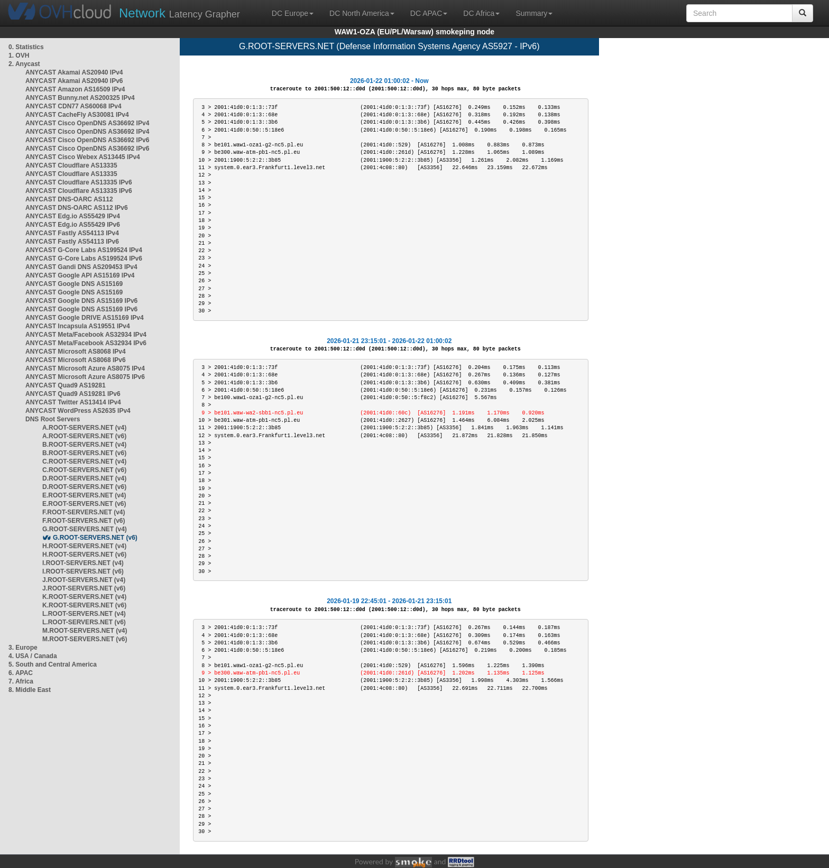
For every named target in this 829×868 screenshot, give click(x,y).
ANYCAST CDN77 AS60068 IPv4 (73, 106)
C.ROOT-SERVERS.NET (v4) (84, 461)
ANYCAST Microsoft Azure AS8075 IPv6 (85, 377)
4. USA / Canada (32, 656)
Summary (533, 13)
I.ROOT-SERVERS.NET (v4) (83, 563)
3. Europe (23, 647)
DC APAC (428, 13)
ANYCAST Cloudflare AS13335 (71, 165)
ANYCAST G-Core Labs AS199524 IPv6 (83, 258)
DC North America (361, 13)
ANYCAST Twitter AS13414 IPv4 (73, 402)
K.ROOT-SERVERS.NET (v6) (84, 605)
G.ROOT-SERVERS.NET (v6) (95, 537)
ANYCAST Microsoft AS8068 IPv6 (75, 360)
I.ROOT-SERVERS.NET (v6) (83, 571)
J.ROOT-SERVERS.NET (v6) (83, 588)
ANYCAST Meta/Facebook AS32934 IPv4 (85, 334)
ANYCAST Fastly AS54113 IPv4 (72, 233)
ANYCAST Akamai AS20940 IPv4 (74, 72)
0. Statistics (26, 47)
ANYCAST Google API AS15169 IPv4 (80, 275)
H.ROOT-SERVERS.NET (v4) (84, 546)
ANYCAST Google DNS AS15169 (74, 284)
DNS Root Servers (52, 419)
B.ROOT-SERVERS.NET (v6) (84, 453)
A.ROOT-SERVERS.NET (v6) (84, 436)
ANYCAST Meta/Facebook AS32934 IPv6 (85, 343)
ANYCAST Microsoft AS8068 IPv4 (75, 351)
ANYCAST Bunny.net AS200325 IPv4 (80, 97)
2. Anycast (24, 64)
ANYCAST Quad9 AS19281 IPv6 (73, 394)
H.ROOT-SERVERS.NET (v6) (84, 554)
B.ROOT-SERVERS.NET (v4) (84, 444)
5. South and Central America (52, 664)
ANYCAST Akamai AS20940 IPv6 (74, 81)
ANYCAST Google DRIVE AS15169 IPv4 (84, 317)
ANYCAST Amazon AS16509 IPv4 (75, 89)
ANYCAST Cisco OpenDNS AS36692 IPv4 (87, 123)
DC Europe (293, 13)
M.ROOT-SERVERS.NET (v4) (84, 630)
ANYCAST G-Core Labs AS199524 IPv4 (83, 250)
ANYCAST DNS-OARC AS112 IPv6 (76, 207)
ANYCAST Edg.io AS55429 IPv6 (72, 224)
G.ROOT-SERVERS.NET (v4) (84, 529)
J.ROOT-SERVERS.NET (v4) (83, 580)
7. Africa (20, 681)
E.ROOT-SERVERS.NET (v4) (84, 495)
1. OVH (18, 55)
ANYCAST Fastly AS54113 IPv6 (72, 241)
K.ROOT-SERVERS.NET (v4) (84, 597)
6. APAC (20, 673)
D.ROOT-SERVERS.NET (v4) (84, 478)
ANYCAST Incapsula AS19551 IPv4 (77, 326)
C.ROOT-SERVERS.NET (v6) (84, 470)
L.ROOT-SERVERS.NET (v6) (84, 622)
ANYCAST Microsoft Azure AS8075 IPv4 (85, 368)
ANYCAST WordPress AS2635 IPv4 (78, 410)
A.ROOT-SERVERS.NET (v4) (84, 427)
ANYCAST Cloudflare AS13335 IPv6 (78, 182)
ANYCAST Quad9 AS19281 (65, 385)
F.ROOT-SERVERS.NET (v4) (83, 512)
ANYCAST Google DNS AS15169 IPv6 (81, 300)
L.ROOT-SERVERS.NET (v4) (84, 613)
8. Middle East (29, 690)
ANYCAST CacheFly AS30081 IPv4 (77, 114)
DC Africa (481, 13)
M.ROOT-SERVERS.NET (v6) (84, 639)
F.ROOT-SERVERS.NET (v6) (83, 520)
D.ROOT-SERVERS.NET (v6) (84, 487)
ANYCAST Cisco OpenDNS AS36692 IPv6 (87, 140)
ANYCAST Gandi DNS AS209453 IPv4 (81, 267)
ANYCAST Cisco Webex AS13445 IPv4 (82, 157)
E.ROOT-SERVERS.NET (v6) (84, 503)
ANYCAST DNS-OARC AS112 (69, 199)
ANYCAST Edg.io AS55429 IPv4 (72, 216)
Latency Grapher (179, 13)
